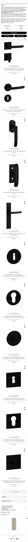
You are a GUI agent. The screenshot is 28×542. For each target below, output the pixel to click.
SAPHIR (4, 497)
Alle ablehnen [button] (7, 35)
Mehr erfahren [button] (14, 32)
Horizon (14, 536)
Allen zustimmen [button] (20, 35)
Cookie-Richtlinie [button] (4, 12)
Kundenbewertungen (13, 523)
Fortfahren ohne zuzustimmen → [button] (13, 2)
